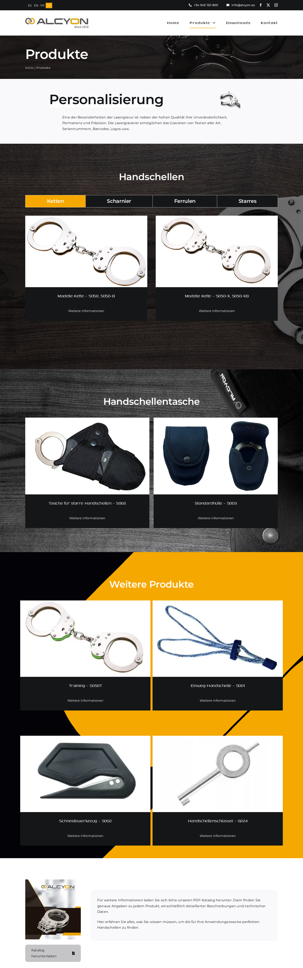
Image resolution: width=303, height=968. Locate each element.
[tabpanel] (151, 274)
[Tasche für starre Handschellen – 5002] (87, 420)
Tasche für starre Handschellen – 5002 (87, 503)
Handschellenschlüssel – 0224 (218, 820)
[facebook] (260, 5)
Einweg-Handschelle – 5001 (218, 685)
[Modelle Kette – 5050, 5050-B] (86, 218)
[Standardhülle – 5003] (216, 420)
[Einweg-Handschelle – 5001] (218, 603)
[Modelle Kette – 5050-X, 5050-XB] (217, 218)
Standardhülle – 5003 (216, 503)
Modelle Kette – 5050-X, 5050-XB (217, 295)
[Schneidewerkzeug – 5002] (85, 739)
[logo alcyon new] (56, 19)
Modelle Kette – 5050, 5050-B (86, 295)
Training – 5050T (85, 685)
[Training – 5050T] (85, 603)
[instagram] (276, 5)
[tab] (55, 201)
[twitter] (268, 5)
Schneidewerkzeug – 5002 (85, 820)
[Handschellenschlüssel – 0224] (218, 739)
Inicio (28, 68)
